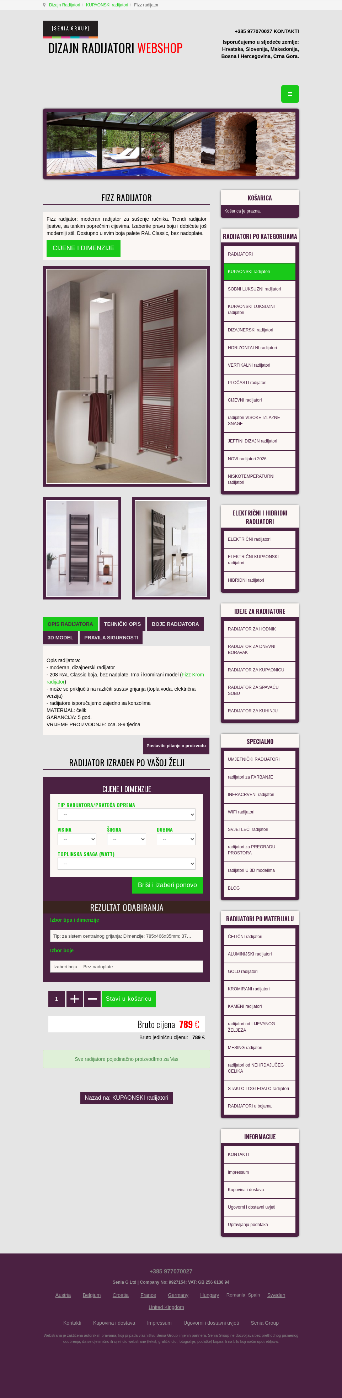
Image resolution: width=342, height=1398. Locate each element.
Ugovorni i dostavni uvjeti (251, 1207)
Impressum (238, 1172)
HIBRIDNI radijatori (246, 580)
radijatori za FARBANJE (250, 777)
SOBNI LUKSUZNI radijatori (254, 289)
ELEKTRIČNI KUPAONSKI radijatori (253, 559)
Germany (178, 1295)
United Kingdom (166, 1307)
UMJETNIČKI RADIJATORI (254, 759)
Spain (254, 1295)
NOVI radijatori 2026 (247, 458)
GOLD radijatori (242, 971)
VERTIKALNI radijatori (249, 365)
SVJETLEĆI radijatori (248, 829)
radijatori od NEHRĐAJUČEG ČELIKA (256, 1068)
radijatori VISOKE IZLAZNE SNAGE (254, 420)
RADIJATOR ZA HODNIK (252, 629)
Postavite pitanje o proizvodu (176, 745)
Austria (63, 1295)
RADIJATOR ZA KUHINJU (253, 710)
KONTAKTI (238, 1154)
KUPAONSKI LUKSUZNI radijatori (251, 309)
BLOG (234, 888)
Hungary (209, 1295)
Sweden (276, 1295)
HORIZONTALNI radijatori (252, 347)
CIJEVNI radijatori (245, 400)
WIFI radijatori (241, 812)
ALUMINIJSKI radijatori (250, 954)
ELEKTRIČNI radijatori (249, 539)
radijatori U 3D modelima (251, 870)
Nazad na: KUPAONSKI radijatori (126, 1098)
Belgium (92, 1295)
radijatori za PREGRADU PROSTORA (251, 849)
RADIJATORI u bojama (250, 1106)
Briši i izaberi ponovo (167, 885)
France (148, 1295)
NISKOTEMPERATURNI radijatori (251, 479)
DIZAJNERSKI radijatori (250, 330)
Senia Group (265, 1323)
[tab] (70, 624)
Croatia (121, 1295)
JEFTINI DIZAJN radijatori (252, 441)
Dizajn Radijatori (64, 4)
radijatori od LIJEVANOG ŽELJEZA (251, 1026)
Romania (235, 1295)
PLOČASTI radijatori (247, 382)
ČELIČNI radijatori (245, 936)
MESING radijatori (245, 1047)
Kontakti (72, 1323)
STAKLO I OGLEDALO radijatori (258, 1088)
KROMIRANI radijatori (248, 988)
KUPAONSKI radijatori (107, 4)
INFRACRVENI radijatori (251, 794)
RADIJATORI (240, 254)
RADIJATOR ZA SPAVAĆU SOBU (253, 690)
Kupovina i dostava (246, 1189)
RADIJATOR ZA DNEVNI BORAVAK (252, 649)
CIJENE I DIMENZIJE (83, 248)
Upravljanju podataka (248, 1224)
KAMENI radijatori (245, 1006)
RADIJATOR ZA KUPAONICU (256, 669)
